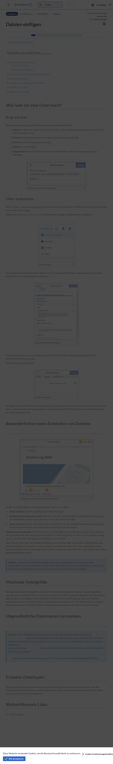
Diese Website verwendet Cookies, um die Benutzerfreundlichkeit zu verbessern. (42, 753)
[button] (95, 754)
